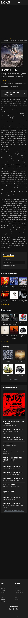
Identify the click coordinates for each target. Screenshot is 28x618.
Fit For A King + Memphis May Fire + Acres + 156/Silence (14, 422)
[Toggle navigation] (25, 2)
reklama (17, 595)
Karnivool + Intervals (8, 444)
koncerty (3, 588)
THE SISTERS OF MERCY (9, 485)
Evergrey (8, 361)
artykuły (3, 599)
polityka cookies (19, 592)
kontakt (17, 599)
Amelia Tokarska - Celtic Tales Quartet (13, 429)
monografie (3, 597)
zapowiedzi (3, 590)
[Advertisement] (14, 20)
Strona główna (4, 39)
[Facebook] (10, 609)
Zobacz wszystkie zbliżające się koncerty (14, 510)
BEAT (4, 450)
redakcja (17, 586)
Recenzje (12, 39)
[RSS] (17, 609)
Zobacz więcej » (5, 341)
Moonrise (19, 361)
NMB (8, 375)
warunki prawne (18, 590)
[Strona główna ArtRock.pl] (5, 2)
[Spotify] (13, 609)
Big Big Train (20, 375)
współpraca (18, 597)
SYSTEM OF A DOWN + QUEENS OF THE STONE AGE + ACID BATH (12, 459)
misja (16, 588)
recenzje (3, 592)
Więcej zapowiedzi (14, 379)
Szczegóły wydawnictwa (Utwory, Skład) (10, 93)
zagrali (2, 595)
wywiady (3, 601)
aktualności (3, 586)
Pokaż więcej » (5, 304)
